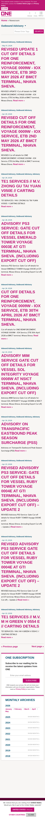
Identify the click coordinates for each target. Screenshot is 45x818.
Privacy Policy (21, 689)
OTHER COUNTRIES (17, 815)
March (26, 709)
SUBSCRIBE (31, 681)
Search (39, 31)
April (34, 709)
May (7, 711)
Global (29, 16)
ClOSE (31, 815)
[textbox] (23, 31)
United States (22, 810)
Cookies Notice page (24, 3)
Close (4, 8)
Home (4, 20)
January (8, 709)
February (18, 709)
